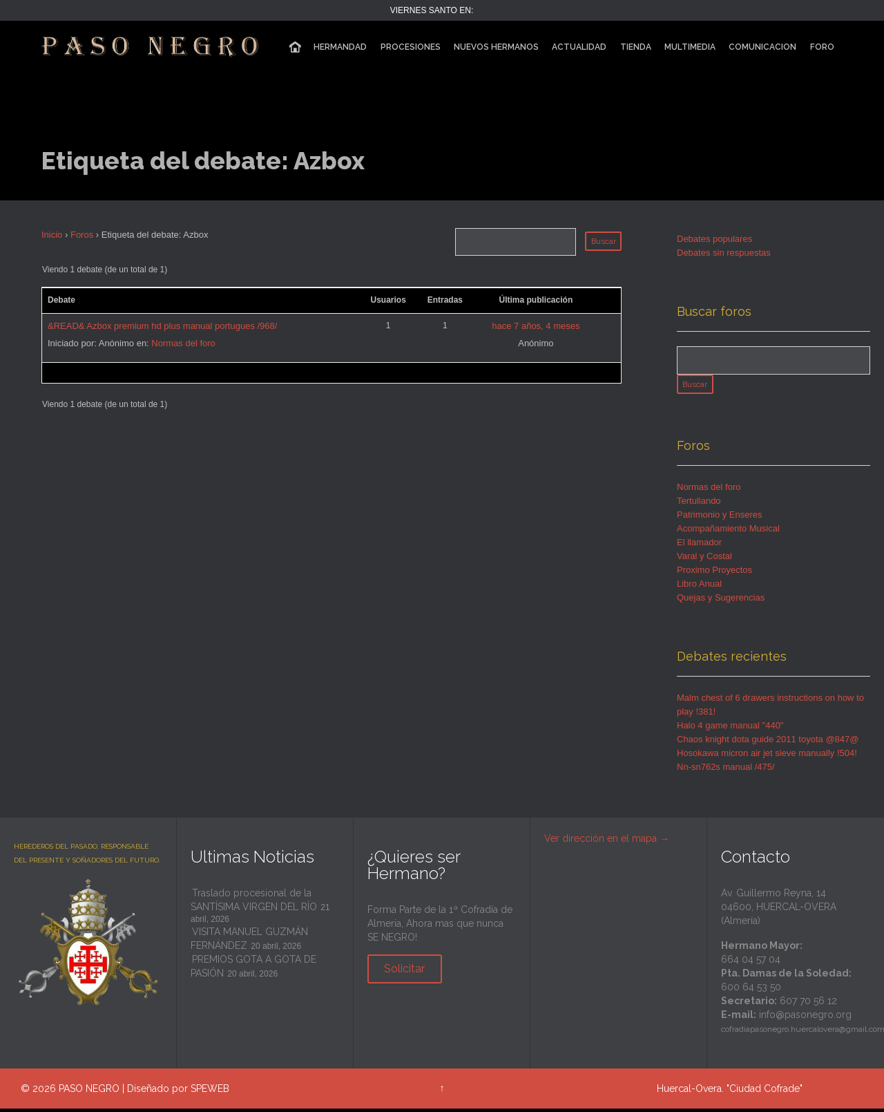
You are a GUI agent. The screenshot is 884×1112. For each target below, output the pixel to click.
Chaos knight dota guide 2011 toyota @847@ (767, 742)
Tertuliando (699, 504)
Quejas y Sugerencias (721, 601)
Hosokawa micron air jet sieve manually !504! (767, 756)
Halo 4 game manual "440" (730, 729)
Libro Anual (699, 587)
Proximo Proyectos (714, 573)
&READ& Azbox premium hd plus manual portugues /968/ (162, 326)
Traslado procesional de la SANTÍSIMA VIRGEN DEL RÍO (254, 903)
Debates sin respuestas (724, 252)
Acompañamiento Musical (728, 532)
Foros (81, 234)
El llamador (699, 545)
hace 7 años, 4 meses (535, 326)
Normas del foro (183, 343)
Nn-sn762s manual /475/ (726, 770)
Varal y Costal (704, 559)
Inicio (51, 234)
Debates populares (714, 239)
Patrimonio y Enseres (719, 518)
